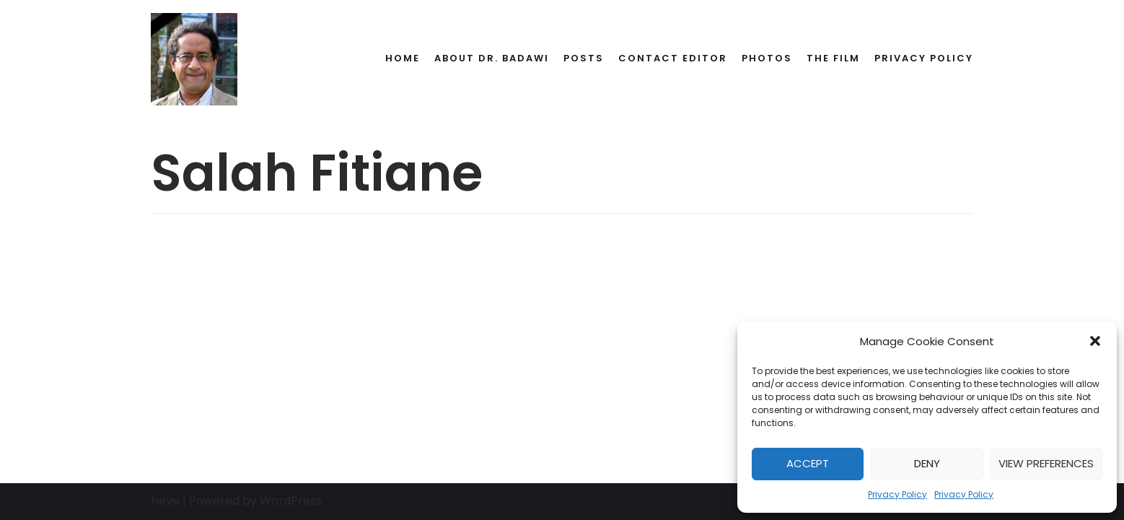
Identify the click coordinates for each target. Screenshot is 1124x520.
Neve (165, 501)
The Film (833, 58)
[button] (1095, 341)
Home (402, 58)
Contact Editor (672, 58)
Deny (927, 463)
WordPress (291, 501)
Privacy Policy (897, 494)
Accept (807, 463)
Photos (767, 58)
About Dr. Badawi (491, 58)
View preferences (1046, 463)
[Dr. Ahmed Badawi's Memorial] (194, 59)
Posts (583, 58)
